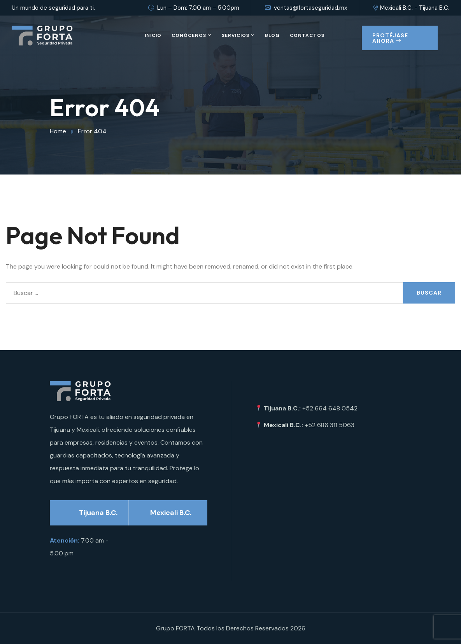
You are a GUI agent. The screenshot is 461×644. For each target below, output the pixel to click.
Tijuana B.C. (98, 512)
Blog (272, 35)
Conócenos (189, 35)
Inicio (153, 35)
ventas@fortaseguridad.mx (306, 8)
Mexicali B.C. (170, 512)
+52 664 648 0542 (330, 408)
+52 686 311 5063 (329, 425)
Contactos (307, 35)
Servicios (235, 35)
